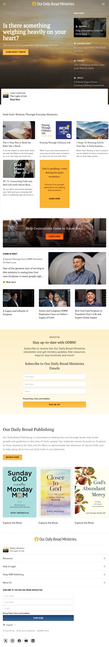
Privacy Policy (9, 630)
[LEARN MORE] (54, 232)
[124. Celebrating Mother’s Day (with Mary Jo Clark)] (90, 65)
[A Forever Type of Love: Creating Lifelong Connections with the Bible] (90, 82)
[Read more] (54, 268)
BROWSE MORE (12, 457)
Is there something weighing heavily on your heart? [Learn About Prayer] (34, 32)
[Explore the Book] (19, 496)
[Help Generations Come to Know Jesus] (90, 27)
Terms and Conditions (42, 399)
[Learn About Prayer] (15, 52)
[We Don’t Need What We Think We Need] (90, 47)
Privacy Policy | (28, 399)
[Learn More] (55, 184)
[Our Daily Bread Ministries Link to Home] (53, 4)
